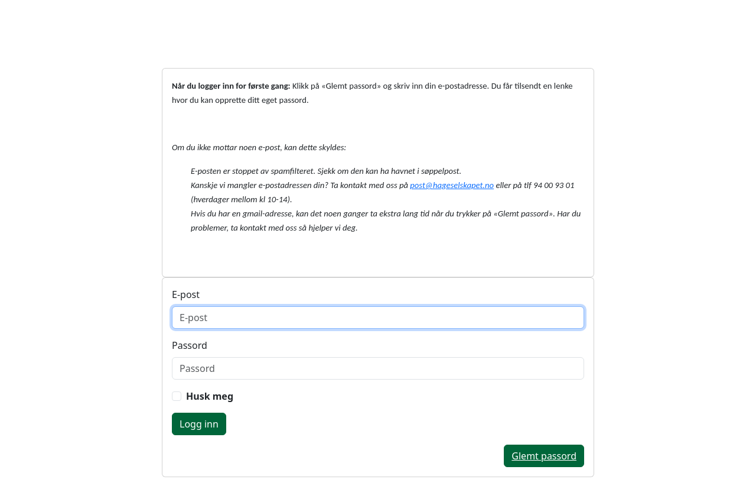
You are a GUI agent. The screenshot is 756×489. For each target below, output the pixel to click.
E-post (186, 294)
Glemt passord (543, 455)
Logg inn (199, 423)
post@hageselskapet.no (452, 185)
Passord (189, 345)
